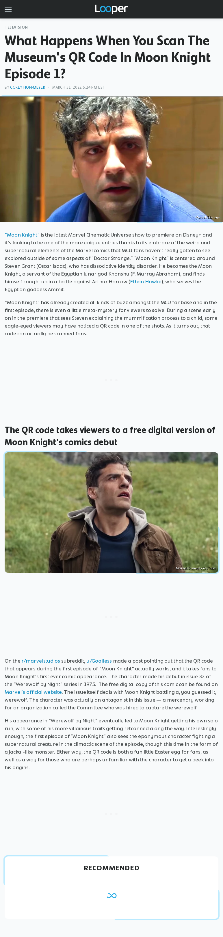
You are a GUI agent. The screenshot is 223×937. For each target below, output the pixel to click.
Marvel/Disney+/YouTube (195, 568)
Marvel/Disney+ (207, 217)
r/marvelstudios (40, 660)
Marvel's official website (33, 692)
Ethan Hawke (145, 281)
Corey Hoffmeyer (27, 87)
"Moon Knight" (22, 234)
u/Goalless (99, 660)
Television (16, 27)
